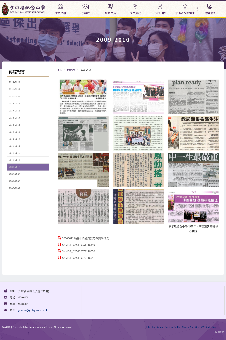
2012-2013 (14, 147)
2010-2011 (14, 161)
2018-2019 (14, 104)
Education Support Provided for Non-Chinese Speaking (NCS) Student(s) (181, 327)
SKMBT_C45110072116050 (79, 251)
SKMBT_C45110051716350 (79, 244)
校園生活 (110, 9)
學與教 (85, 9)
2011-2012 (14, 154)
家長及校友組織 (185, 9)
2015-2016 (14, 125)
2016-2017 (14, 118)
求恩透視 (61, 9)
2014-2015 (14, 133)
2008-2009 (14, 176)
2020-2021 (14, 96)
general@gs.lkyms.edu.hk (32, 310)
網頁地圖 (6, 327)
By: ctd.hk (219, 331)
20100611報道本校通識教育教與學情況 (86, 238)
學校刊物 (160, 9)
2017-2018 (14, 111)
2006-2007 (14, 190)
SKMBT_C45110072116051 (79, 257)
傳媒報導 (210, 9)
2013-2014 (14, 140)
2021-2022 (14, 89)
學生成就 (135, 9)
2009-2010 (14, 169)
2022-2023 (14, 82)
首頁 (60, 69)
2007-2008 (14, 183)
